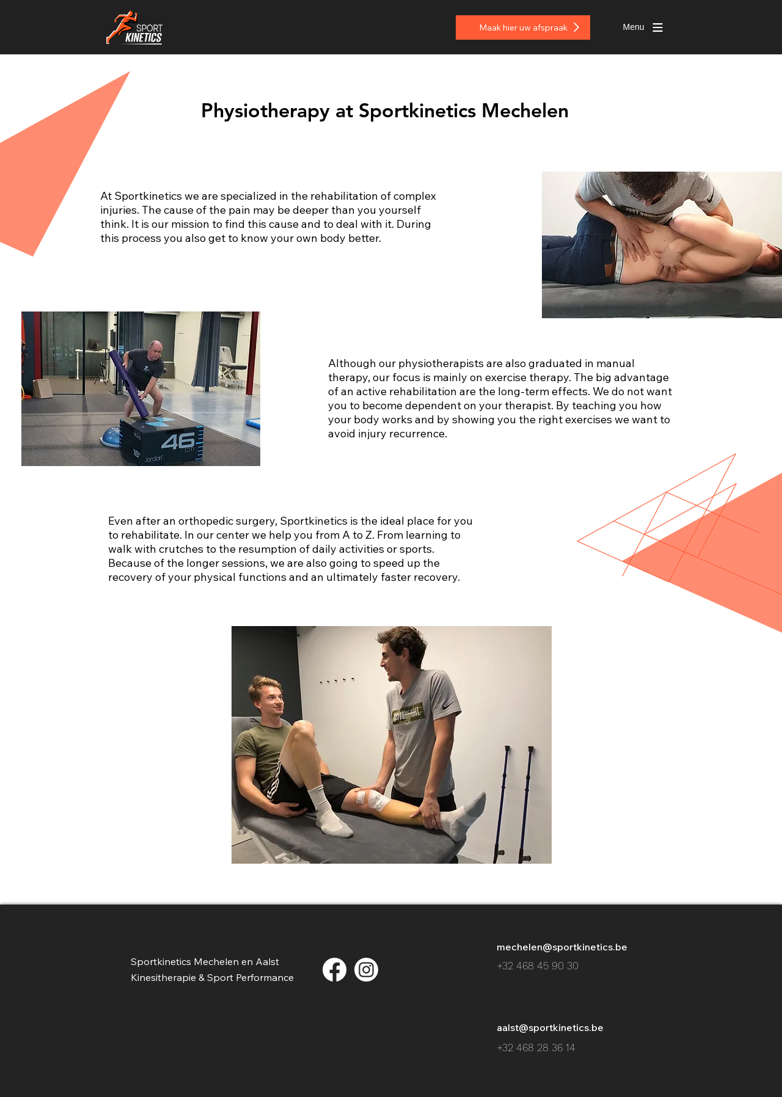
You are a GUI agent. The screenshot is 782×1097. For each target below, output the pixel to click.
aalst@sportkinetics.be (550, 1027)
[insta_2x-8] (366, 970)
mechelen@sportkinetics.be (562, 947)
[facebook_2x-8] (334, 970)
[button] (633, 27)
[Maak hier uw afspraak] (523, 27)
